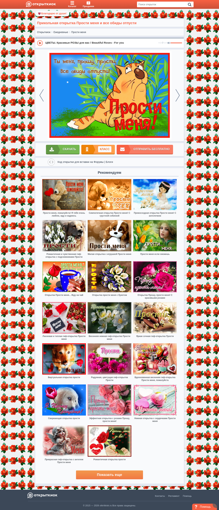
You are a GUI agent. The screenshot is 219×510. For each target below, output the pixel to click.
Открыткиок (44, 32)
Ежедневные (61, 32)
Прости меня (78, 32)
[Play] (40, 43)
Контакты (160, 496)
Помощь (187, 496)
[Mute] (169, 43)
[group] (109, 43)
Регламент (174, 496)
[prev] (41, 95)
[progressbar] (176, 43)
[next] (177, 95)
